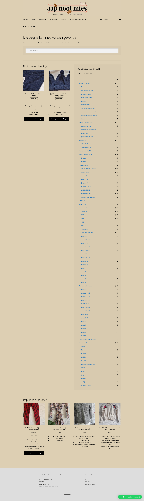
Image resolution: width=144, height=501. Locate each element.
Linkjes (63, 19)
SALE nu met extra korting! (87, 169)
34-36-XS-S (84, 144)
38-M (82, 218)
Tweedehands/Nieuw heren (87, 339)
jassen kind (84, 133)
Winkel (34, 19)
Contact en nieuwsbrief (76, 19)
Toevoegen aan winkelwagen (34, 119)
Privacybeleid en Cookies (90, 484)
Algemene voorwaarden (89, 479)
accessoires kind (86, 126)
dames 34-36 (85, 172)
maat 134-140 (85, 247)
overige (83, 360)
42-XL (83, 225)
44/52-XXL (84, 229)
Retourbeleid (87, 481)
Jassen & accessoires (85, 122)
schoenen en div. (86, 385)
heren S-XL (84, 179)
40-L (82, 222)
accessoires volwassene (88, 129)
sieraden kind (85, 105)
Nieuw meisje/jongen (85, 154)
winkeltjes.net (67, 494)
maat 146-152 (85, 250)
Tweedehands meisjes (85, 286)
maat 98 (83, 282)
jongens (83, 158)
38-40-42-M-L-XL (86, 147)
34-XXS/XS (84, 211)
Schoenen (82, 201)
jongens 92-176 (86, 186)
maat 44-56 (84, 261)
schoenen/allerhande (88, 197)
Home (27, 26)
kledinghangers (86, 94)
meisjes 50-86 (85, 190)
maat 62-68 (84, 264)
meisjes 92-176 (86, 193)
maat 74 (83, 268)
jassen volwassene (87, 137)
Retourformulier (88, 483)
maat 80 (83, 272)
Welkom (25, 19)
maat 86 (83, 275)
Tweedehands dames (85, 208)
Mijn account (43, 19)
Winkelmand (54, 19)
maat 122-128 (85, 243)
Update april (83, 343)
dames (83, 346)
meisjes (83, 161)
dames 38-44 (85, 176)
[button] (130, 497)
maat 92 (83, 279)
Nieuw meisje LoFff (85, 151)
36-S (82, 215)
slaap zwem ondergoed (88, 112)
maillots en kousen (87, 97)
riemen (83, 101)
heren (83, 350)
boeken (83, 87)
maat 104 (84, 236)
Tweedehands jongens (86, 232)
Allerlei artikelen (84, 83)
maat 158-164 (85, 254)
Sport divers (82, 204)
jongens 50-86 (85, 183)
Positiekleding (83, 165)
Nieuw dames (83, 140)
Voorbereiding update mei (87, 364)
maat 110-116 (85, 240)
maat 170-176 (85, 257)
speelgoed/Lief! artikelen (89, 115)
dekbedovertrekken (87, 90)
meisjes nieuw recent (87, 382)
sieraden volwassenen (88, 108)
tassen (83, 119)
